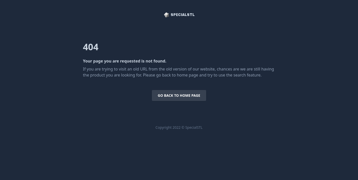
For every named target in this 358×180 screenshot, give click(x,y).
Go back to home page (179, 95)
